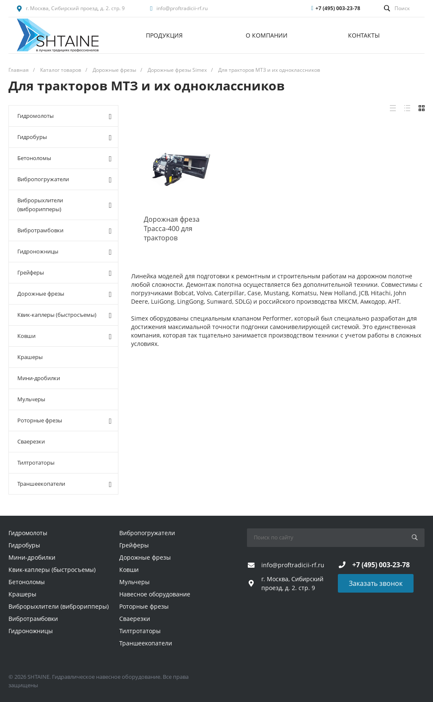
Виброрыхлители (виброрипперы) (64, 204)
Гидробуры (64, 137)
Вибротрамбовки (64, 230)
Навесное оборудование (154, 594)
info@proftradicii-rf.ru (182, 8)
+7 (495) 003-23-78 (337, 8)
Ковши (64, 336)
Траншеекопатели (64, 484)
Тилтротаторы (36, 462)
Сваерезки (31, 441)
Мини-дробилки (38, 378)
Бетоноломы (64, 158)
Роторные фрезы (64, 420)
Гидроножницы (64, 252)
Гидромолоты (64, 116)
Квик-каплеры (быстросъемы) (64, 315)
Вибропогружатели (64, 179)
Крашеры (30, 357)
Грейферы (64, 273)
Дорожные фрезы (64, 294)
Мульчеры (31, 399)
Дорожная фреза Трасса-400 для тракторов (172, 228)
